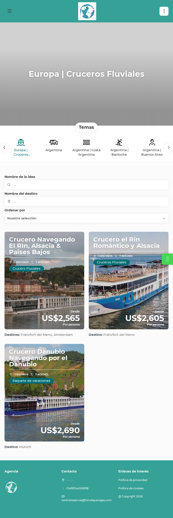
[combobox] (86, 201)
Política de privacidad (132, 480)
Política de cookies (130, 488)
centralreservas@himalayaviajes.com (86, 500)
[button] (163, 11)
